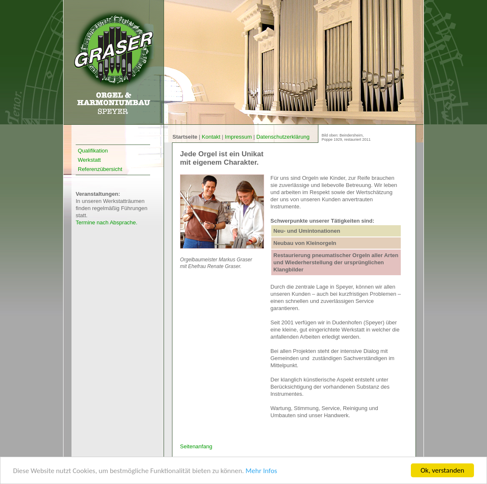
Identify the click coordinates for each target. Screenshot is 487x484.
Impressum (239, 137)
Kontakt (212, 137)
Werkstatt (89, 160)
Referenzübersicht (100, 169)
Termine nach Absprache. (107, 222)
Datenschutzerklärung (282, 137)
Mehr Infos (261, 470)
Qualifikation (93, 150)
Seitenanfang (196, 446)
